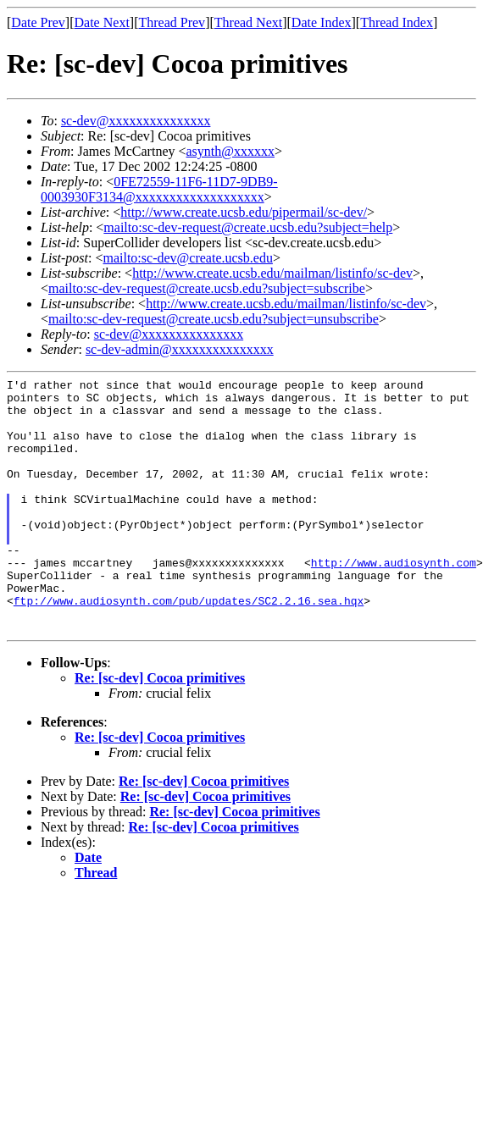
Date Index (321, 22)
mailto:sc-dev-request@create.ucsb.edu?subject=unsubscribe (213, 319)
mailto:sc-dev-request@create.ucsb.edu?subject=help (247, 227)
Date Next (102, 22)
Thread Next (248, 22)
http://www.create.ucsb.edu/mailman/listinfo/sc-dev (272, 273)
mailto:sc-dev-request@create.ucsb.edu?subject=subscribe (206, 288)
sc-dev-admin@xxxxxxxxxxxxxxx (180, 349)
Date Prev (38, 22)
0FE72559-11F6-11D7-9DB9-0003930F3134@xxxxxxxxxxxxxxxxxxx (159, 189)
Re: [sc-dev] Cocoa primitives (160, 728)
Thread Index (396, 22)
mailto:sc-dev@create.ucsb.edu (187, 258)
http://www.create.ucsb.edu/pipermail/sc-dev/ (243, 212)
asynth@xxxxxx (230, 151)
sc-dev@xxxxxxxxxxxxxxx (136, 120)
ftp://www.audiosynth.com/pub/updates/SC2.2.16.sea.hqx (189, 646)
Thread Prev (171, 22)
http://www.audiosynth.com (393, 600)
